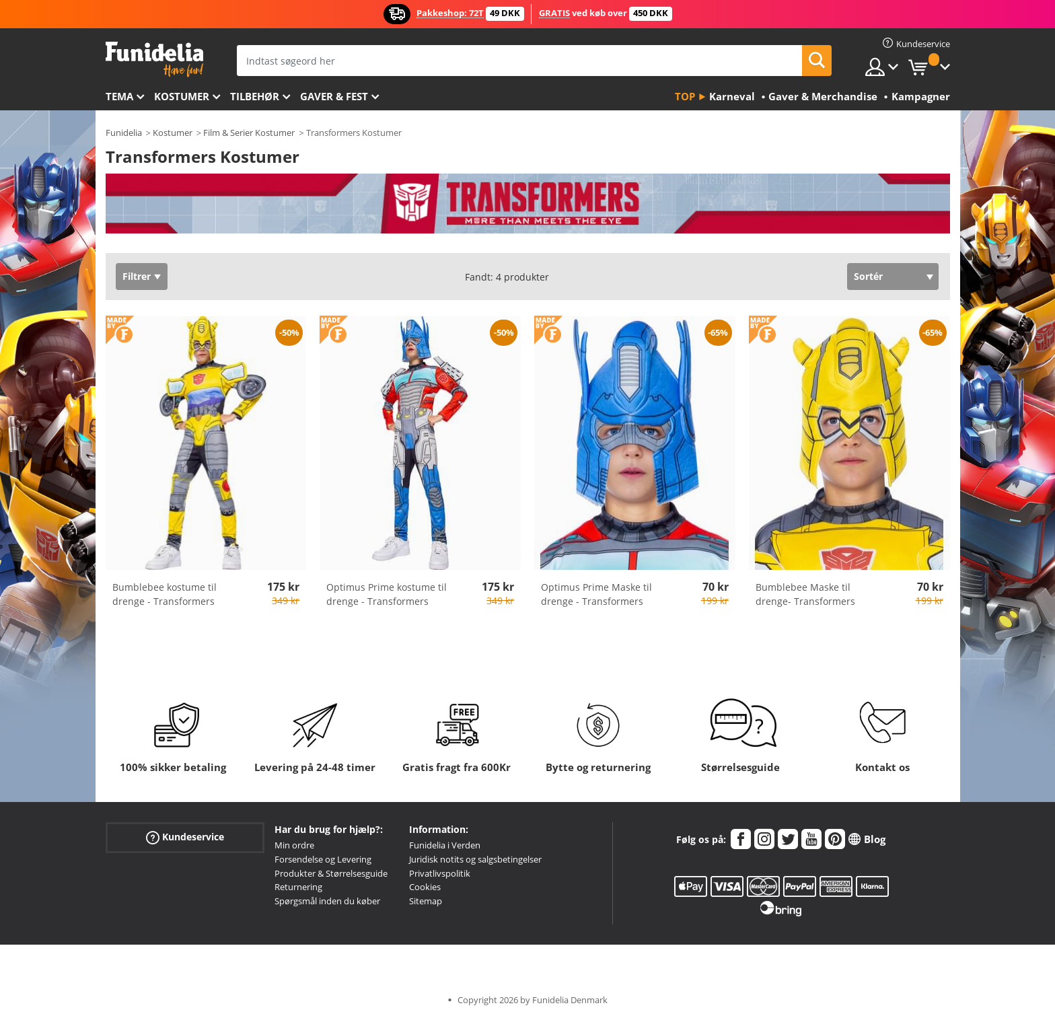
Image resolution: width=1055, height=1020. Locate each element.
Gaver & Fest (334, 96)
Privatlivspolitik (439, 873)
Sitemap (425, 901)
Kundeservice (185, 837)
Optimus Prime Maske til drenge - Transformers (596, 594)
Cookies (425, 887)
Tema (119, 96)
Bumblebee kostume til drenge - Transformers (164, 594)
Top (685, 96)
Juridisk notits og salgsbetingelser (475, 859)
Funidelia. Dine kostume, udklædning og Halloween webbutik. (154, 59)
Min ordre (294, 845)
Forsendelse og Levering (323, 859)
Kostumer (181, 96)
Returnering (298, 887)
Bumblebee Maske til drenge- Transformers (805, 594)
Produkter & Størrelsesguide (331, 873)
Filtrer (136, 276)
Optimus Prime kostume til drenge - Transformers (386, 594)
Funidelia (124, 132)
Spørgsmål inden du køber (327, 901)
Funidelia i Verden (444, 845)
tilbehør (254, 96)
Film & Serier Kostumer (249, 132)
